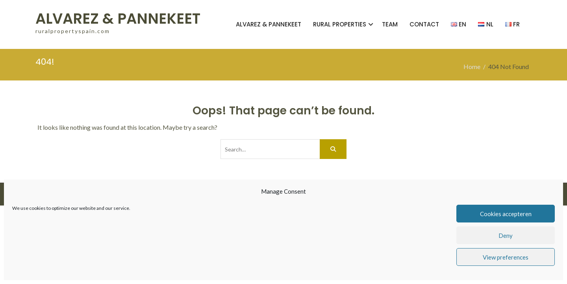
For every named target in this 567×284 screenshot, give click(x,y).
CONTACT (424, 24)
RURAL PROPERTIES (339, 24)
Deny (505, 235)
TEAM (390, 24)
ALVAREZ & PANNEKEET (117, 18)
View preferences (505, 257)
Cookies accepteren (506, 213)
